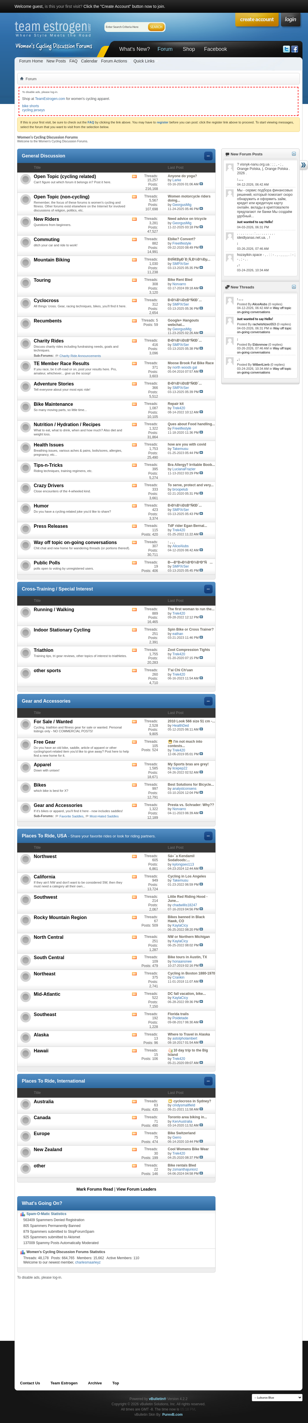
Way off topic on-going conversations (75, 542)
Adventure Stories (54, 383)
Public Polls (47, 562)
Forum (164, 49)
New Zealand (48, 1149)
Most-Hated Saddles (104, 816)
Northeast (45, 973)
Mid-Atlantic (47, 994)
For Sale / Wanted (53, 721)
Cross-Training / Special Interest (57, 588)
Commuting (47, 239)
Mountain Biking (52, 259)
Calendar (89, 61)
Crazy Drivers (49, 485)
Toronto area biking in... (187, 1117)
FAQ (74, 61)
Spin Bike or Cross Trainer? (191, 629)
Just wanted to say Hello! (255, 222)
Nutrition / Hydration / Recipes (67, 424)
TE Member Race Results (61, 363)
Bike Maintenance (53, 404)
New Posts (56, 61)
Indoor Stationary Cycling (62, 629)
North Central (48, 937)
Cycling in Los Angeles (187, 876)
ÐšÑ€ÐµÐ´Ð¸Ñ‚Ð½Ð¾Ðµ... (189, 259)
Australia (44, 1101)
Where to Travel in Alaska (189, 1034)
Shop (189, 49)
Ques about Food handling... (191, 424)
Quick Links (143, 61)
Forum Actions (114, 61)
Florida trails (178, 1014)
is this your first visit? (63, 6)
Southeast (45, 1014)
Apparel (42, 764)
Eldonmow (259, 344)
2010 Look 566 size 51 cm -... (191, 721)
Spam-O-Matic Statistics (46, 1214)
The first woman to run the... (191, 609)
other (39, 1165)
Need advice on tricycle (187, 219)
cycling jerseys (33, 110)
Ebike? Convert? (181, 239)
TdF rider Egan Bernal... (187, 526)
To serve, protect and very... (191, 485)
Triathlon (44, 650)
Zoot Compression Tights (189, 650)
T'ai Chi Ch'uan (180, 670)
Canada (42, 1117)
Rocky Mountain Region (60, 917)
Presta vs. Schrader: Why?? (191, 805)
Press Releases (51, 526)
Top (115, 1383)
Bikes (40, 785)
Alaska (41, 1034)
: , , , (171, 542)
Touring (42, 280)
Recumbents (48, 320)
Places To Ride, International (53, 1081)
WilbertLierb (261, 364)
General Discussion (43, 155)
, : (238, 265)
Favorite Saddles (72, 816)
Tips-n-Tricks (48, 465)
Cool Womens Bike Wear (188, 1149)
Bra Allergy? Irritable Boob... (191, 465)
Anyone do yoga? (182, 176)
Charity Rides (49, 340)
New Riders (46, 219)
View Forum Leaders (136, 1189)
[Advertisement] (92, 1320)
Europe (42, 1133)
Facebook (215, 49)
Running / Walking (54, 609)
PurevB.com (172, 1415)
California (44, 876)
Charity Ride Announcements (80, 356)
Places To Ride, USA (44, 835)
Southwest (45, 897)
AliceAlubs (259, 304)
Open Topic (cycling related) (65, 176)
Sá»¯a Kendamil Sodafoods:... (181, 858)
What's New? (134, 49)
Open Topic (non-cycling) (62, 196)
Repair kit (176, 404)
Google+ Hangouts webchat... (183, 322)
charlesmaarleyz (88, 1262)
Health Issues (49, 444)
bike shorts (30, 106)
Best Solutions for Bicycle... (191, 785)
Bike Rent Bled (180, 280)
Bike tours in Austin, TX (187, 957)
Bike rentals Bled (182, 1165)
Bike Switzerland (181, 1133)
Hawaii (41, 1050)
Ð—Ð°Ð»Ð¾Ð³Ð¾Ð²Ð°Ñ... (190, 562)
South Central (49, 957)
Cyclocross (46, 300)
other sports (47, 670)
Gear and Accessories (46, 701)
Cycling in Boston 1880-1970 (191, 973)
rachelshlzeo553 (264, 324)
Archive (95, 1383)
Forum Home (31, 61)
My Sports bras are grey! (188, 764)
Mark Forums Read (94, 1189)
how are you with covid (187, 444)
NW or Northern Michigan (189, 937)
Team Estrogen (64, 1383)
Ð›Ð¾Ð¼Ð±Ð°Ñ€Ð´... (185, 300)
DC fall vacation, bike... (187, 994)
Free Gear (45, 742)
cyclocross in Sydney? (192, 1101)
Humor (41, 505)
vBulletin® (157, 1399)
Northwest (45, 856)
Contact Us (30, 1383)
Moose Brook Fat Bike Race (191, 363)
